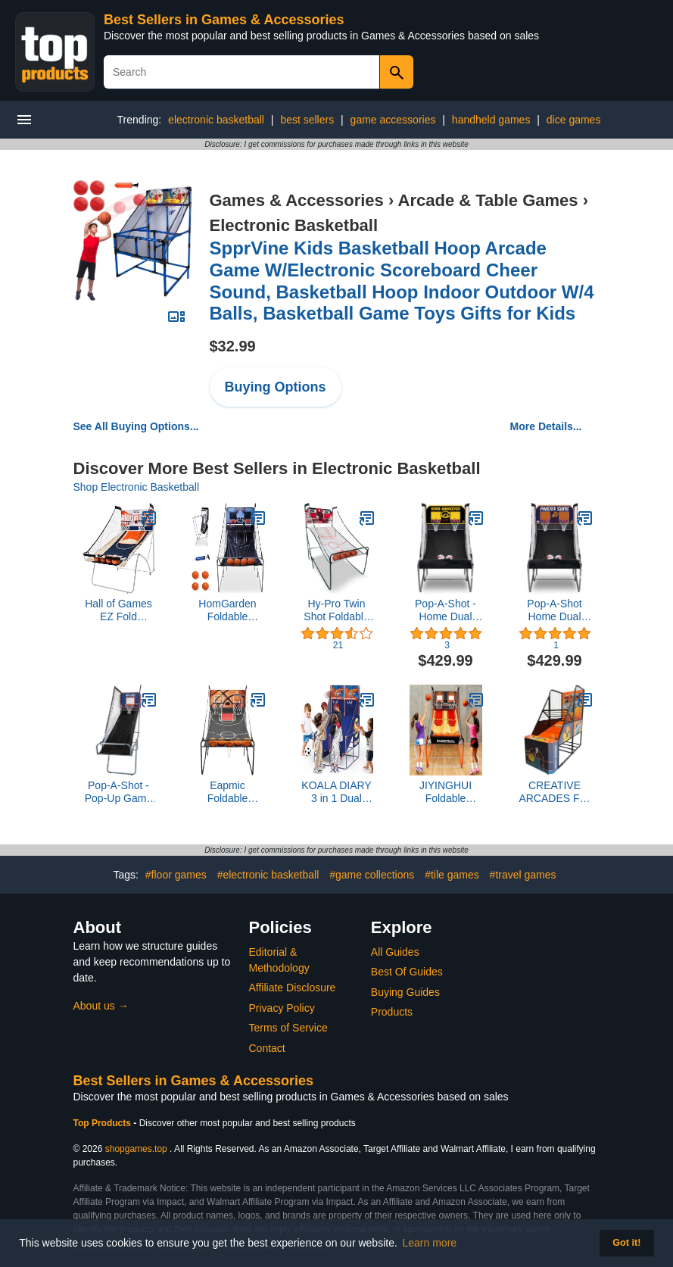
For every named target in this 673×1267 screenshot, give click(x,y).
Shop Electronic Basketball (136, 487)
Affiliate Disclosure (292, 987)
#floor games (176, 875)
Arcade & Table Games (488, 200)
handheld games (491, 120)
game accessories (393, 120)
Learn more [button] (430, 1243)
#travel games (523, 875)
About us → (101, 1006)
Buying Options (275, 387)
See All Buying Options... (136, 426)
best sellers (307, 120)
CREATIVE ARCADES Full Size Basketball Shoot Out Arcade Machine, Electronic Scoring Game (555, 792)
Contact (267, 1048)
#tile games (452, 875)
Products (392, 1012)
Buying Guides (405, 992)
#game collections (371, 875)
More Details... (546, 426)
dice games (574, 120)
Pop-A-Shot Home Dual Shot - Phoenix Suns (555, 610)
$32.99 (233, 346)
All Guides (395, 952)
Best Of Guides (407, 972)
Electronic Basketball (294, 225)
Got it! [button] (626, 1242)
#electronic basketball (268, 875)
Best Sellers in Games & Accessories (224, 19)
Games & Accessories (297, 200)
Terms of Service (288, 1028)
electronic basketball (216, 120)
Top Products (103, 1123)
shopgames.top (136, 1149)
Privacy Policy (282, 1008)
